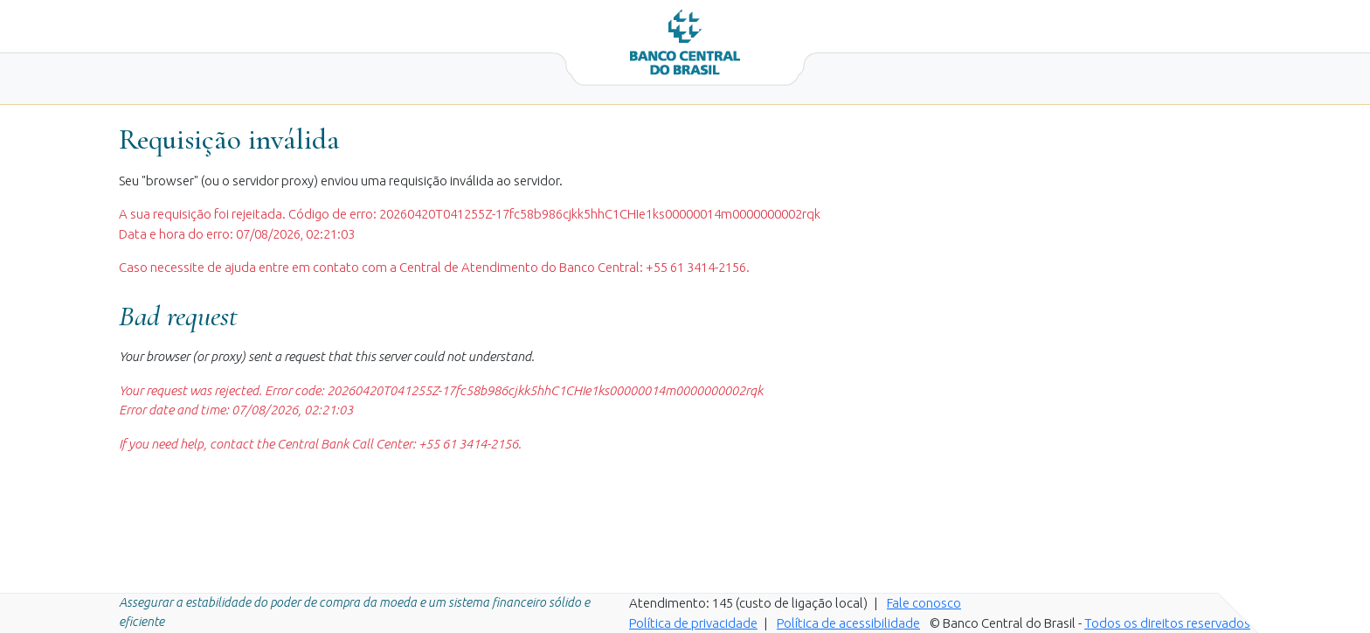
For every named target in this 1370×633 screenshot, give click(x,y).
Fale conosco (924, 602)
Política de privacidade (693, 623)
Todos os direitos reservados (1167, 623)
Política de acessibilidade (848, 623)
